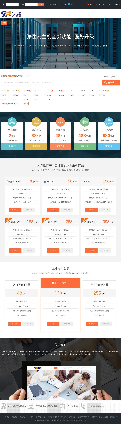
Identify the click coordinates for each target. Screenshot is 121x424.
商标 (97, 23)
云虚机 (90, 23)
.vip (26, 99)
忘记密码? (53, 4)
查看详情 (12, 146)
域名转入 (106, 76)
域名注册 (12, 23)
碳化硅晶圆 (72, 417)
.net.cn (71, 95)
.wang (105, 90)
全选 (3, 103)
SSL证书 (72, 23)
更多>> (25, 103)
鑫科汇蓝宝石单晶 (83, 417)
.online (82, 90)
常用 (16, 103)
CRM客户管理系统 (60, 417)
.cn (60, 90)
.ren (37, 99)
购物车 (92, 4)
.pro (15, 99)
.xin (48, 99)
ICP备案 (117, 4)
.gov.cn (82, 95)
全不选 (9, 103)
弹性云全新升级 (60, 42)
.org (92, 95)
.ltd (26, 95)
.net (4, 95)
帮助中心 (110, 4)
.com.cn (61, 95)
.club (17, 90)
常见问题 (39, 417)
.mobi (49, 95)
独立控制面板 (48, 417)
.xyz (50, 90)
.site (37, 90)
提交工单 (30, 417)
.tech (70, 90)
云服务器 (31, 23)
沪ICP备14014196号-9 (79, 420)
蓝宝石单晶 (95, 417)
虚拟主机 (21, 23)
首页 (4, 23)
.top (6, 90)
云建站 (55, 23)
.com (28, 90)
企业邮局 (81, 23)
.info (103, 95)
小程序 (63, 23)
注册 (47, 4)
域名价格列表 (115, 76)
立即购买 (15, 210)
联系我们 (14, 417)
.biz (4, 99)
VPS (39, 23)
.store (16, 95)
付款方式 (22, 417)
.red (37, 95)
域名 (98, 352)
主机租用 (47, 23)
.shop (93, 90)
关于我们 (6, 417)
